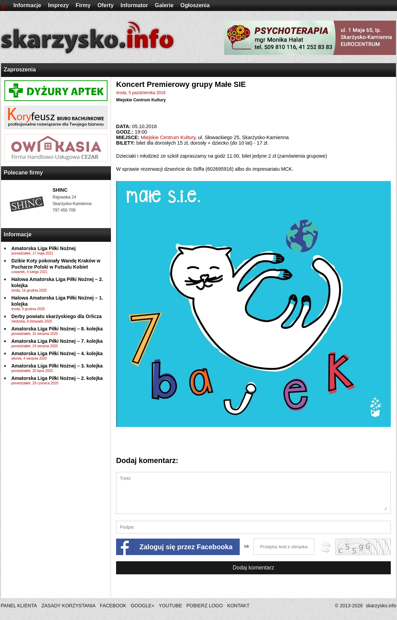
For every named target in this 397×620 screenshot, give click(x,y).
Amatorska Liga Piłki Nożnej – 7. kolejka (57, 341)
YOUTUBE (170, 605)
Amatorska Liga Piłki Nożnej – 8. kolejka (57, 328)
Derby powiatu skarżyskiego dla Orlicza (56, 316)
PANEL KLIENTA (19, 605)
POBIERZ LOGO (204, 605)
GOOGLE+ (143, 605)
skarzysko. (381, 605)
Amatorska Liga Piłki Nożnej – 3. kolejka (57, 366)
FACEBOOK (113, 605)
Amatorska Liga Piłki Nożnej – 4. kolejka (57, 353)
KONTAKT (238, 605)
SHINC (60, 190)
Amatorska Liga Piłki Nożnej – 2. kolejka (57, 378)
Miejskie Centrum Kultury (141, 100)
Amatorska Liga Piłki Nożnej (43, 248)
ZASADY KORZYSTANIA (68, 605)
